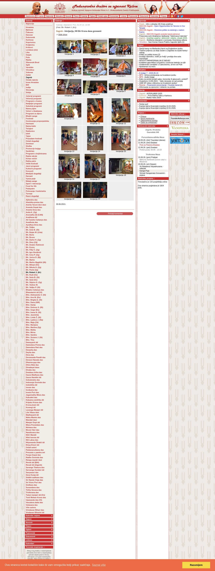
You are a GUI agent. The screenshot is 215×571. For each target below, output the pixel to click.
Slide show (62, 35)
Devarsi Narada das (34, 360)
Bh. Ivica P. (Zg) (32, 255)
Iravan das (30, 387)
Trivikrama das (32, 492)
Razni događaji (32, 196)
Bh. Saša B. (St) (33, 277)
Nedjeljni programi (34, 104)
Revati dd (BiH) (32, 462)
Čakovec (29, 32)
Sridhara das (31, 485)
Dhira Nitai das (32, 365)
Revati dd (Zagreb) (34, 465)
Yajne (28, 136)
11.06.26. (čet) (144, 143)
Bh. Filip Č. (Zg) (32, 250)
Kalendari (154, 16)
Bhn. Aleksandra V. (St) (36, 295)
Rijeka (28, 60)
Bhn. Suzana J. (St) (34, 337)
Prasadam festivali (34, 139)
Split (28, 65)
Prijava (163, 16)
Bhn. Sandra (31, 335)
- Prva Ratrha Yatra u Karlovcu (155, 96)
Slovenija (30, 90)
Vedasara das (32, 505)
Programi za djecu (34, 114)
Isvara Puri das (32, 392)
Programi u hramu (34, 101)
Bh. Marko (30, 260)
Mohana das (31, 427)
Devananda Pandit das (35, 357)
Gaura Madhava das (34, 375)
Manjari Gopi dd (33, 422)
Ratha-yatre (31, 161)
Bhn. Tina (30, 340)
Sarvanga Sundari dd (35, 470)
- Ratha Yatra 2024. (150, 98)
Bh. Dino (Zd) (31, 242)
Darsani (29, 176)
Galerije (84, 16)
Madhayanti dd (32, 415)
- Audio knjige (147, 77)
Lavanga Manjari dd (34, 410)
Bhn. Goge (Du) (32, 310)
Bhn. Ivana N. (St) (33, 312)
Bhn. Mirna (30, 332)
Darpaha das (31, 350)
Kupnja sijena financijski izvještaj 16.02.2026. (157, 106)
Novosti (68, 16)
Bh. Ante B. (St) (32, 230)
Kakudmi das (31, 397)
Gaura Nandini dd (33, 377)
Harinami (30, 124)
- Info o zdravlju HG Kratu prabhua (156, 24)
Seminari (30, 144)
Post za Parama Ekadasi (150, 145)
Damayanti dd (32, 342)
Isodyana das (32, 390)
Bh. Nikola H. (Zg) (33, 267)
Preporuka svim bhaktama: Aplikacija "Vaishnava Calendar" (163, 36)
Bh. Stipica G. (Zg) (34, 282)
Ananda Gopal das (34, 207)
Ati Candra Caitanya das (36, 220)
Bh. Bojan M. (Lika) (34, 232)
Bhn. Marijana (32, 325)
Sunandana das (32, 487)
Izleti (28, 134)
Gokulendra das (33, 380)
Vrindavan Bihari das (35, 510)
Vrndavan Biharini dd (35, 512)
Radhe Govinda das (34, 457)
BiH (27, 85)
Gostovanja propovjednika (37, 121)
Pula (28, 57)
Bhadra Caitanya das (35, 290)
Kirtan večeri (31, 159)
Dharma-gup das (33, 362)
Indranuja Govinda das (36, 382)
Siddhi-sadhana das (34, 477)
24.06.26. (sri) (144, 164)
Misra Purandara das (35, 425)
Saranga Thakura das (35, 467)
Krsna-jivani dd (32, 405)
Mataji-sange (31, 181)
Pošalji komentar (115, 213)
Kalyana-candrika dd (35, 400)
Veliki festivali (32, 164)
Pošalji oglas (102, 16)
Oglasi (92, 16)
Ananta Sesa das (33, 210)
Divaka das (30, 370)
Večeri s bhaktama (34, 111)
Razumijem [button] (196, 565)
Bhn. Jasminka (32, 315)
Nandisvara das (32, 432)
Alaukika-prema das (34, 202)
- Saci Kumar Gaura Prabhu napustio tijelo (160, 42)
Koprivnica (30, 42)
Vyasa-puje (31, 179)
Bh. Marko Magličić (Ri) (36, 262)
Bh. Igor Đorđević (33, 252)
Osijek (28, 55)
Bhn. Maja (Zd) (32, 322)
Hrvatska (30, 27)
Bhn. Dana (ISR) (33, 302)
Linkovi (123, 16)
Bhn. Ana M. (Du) (33, 297)
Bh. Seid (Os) (31, 280)
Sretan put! (143, 104)
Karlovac (30, 40)
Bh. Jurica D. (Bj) (33, 257)
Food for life (31, 186)
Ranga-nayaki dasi (34, 460)
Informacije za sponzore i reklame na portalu (157, 87)
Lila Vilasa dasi (32, 412)
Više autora (31, 507)
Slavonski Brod (32, 62)
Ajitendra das (32, 200)
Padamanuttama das (35, 450)
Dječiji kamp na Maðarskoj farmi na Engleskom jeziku (161, 49)
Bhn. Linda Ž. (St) (33, 317)
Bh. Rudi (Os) (32, 275)
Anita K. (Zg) (31, 212)
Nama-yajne (31, 109)
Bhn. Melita (31, 330)
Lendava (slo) (32, 50)
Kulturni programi (33, 169)
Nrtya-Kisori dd (32, 445)
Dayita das (30, 352)
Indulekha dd (31, 385)
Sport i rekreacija (33, 184)
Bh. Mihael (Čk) (32, 265)
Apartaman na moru (147, 67)
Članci (76, 16)
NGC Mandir (31, 435)
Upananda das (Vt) (34, 500)
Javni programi (32, 166)
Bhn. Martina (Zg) (33, 327)
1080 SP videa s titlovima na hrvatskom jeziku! (158, 83)
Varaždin (29, 67)
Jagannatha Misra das (35, 395)
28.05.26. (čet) (144, 140)
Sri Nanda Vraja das (34, 480)
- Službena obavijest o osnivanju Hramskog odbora (163, 40)
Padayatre (30, 189)
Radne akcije (31, 156)
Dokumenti (144, 16)
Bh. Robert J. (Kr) (33, 272)
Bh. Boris (30, 235)
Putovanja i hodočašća (36, 191)
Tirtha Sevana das (34, 490)
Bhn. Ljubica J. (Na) (34, 320)
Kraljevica (30, 45)
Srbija (28, 92)
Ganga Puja (144, 171)
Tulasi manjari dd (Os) (35, 495)
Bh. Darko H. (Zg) (33, 240)
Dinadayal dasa (32, 367)
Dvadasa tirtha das (34, 372)
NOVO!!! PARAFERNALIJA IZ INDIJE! (154, 61)
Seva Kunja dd (32, 475)
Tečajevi (29, 129)
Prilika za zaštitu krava (148, 55)
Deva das (30, 355)
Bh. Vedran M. (32, 285)
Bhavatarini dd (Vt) (34, 292)
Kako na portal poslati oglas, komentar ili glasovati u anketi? (163, 79)
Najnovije (49, 16)
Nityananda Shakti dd (35, 442)
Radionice (30, 131)
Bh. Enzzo (30, 247)
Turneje (29, 194)
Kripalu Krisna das (34, 402)
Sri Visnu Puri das (34, 482)
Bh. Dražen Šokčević (35, 245)
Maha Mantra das (33, 417)
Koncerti (29, 171)
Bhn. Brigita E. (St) (34, 300)
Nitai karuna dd (32, 437)
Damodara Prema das (35, 345)
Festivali (29, 119)
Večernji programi (33, 99)
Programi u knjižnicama (36, 154)
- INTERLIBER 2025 (150, 94)
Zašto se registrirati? (149, 122)
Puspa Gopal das (33, 455)
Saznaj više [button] (99, 564)
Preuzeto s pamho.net (35, 452)
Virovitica (30, 70)
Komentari (114, 16)
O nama (40, 16)
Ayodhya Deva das (34, 225)
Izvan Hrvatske (32, 82)
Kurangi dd (31, 407)
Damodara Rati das (34, 347)
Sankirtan (30, 151)
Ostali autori (31, 447)
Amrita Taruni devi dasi (36, 205)
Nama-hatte (31, 126)
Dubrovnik (30, 37)
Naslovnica (30, 16)
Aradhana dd (31, 217)
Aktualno (59, 16)
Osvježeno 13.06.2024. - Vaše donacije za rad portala (161, 81)
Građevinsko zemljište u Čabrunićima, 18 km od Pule (160, 65)
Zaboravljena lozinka (149, 120)
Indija (28, 87)
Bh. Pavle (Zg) (32, 270)
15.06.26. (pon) (144, 157)
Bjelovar (29, 30)
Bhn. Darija (31, 305)
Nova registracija (147, 118)
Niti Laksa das (32, 440)
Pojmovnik (133, 16)
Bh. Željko (30, 227)
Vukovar (29, 72)
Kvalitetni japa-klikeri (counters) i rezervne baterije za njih (162, 63)
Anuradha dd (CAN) (34, 215)
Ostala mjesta (32, 80)
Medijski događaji (33, 174)
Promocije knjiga (33, 149)
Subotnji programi (34, 106)
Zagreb (29, 77)
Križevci (29, 47)
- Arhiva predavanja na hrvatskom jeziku (157, 75)
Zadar (28, 75)
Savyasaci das (32, 472)
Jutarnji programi (33, 96)
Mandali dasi (31, 420)
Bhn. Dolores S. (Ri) (34, 307)
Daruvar (29, 35)
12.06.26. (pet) (144, 147)
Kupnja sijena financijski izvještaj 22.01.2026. (157, 108)
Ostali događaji (32, 141)
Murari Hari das (32, 430)
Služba (29, 146)
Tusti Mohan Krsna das (36, 497)
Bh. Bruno (30, 237)
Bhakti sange (31, 116)
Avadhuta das (32, 222)
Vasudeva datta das (34, 502)
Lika (28, 52)
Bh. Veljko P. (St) (33, 287)
